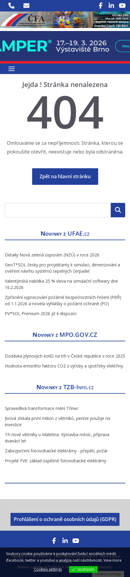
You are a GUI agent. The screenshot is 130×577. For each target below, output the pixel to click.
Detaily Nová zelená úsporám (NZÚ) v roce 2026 (52, 255)
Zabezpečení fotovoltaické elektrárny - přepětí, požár (56, 451)
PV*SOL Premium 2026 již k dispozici (41, 313)
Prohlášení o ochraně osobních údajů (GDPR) (65, 519)
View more (113, 560)
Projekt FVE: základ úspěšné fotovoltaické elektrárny (55, 461)
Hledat (118, 209)
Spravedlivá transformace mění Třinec (42, 408)
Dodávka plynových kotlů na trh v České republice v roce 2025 (65, 356)
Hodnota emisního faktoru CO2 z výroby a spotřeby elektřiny (64, 366)
